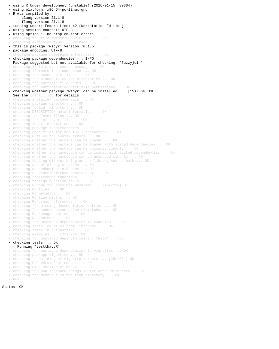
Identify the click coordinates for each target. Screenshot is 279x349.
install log (41, 113)
